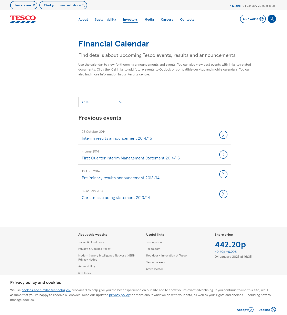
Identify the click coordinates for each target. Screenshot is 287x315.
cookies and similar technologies (46, 289)
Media (149, 19)
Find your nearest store (62, 5)
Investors (130, 19)
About (83, 19)
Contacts (187, 19)
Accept (245, 310)
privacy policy (119, 294)
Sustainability (105, 19)
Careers (167, 19)
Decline (267, 310)
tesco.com (23, 5)
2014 (85, 102)
